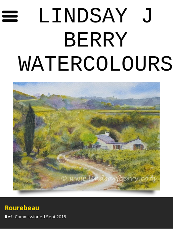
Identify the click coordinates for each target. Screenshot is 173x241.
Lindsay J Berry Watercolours (95, 41)
